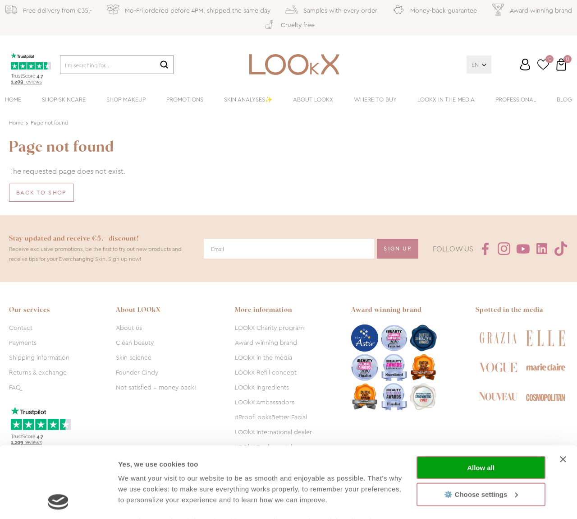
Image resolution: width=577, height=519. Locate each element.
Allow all (481, 401)
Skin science (133, 357)
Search (164, 65)
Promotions (184, 99)
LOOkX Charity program (269, 327)
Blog (564, 99)
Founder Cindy (137, 372)
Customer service (516, 68)
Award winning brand (266, 342)
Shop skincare (64, 99)
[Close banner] (563, 392)
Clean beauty (135, 342)
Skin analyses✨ (248, 99)
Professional (515, 99)
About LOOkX (313, 99)
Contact (20, 327)
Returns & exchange (38, 372)
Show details (139, 501)
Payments (23, 342)
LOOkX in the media (446, 99)
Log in (525, 64)
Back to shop (41, 193)
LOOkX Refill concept (266, 372)
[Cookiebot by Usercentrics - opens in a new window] (58, 501)
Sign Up (398, 249)
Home (13, 99)
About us (129, 327)
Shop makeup (126, 99)
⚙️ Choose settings (481, 427)
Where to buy (375, 99)
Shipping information (39, 357)
